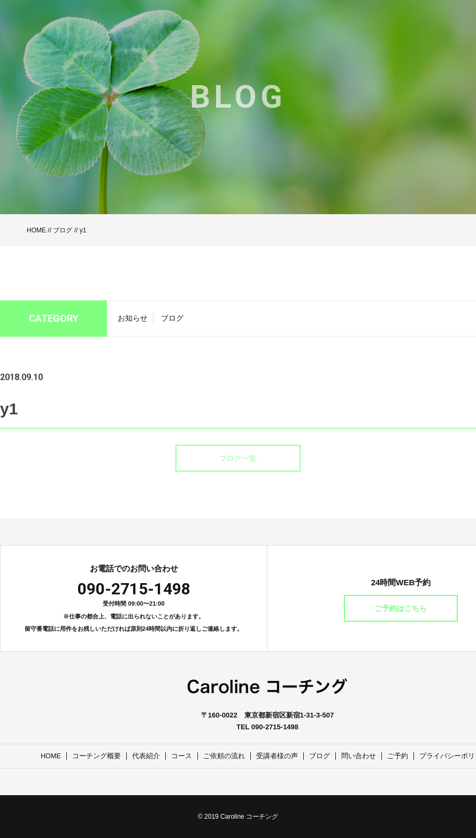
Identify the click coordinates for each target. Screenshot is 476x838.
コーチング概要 (97, 756)
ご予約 (398, 756)
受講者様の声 (277, 756)
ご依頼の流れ (224, 756)
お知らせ (133, 322)
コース (182, 756)
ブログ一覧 (238, 471)
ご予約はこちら (401, 608)
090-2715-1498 (134, 588)
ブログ (62, 230)
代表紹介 (146, 756)
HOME (36, 230)
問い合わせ (359, 756)
